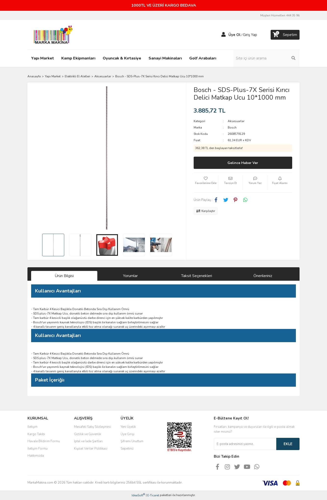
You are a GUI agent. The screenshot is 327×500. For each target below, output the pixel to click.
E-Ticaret (153, 495)
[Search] (266, 58)
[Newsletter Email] (245, 444)
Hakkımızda (35, 455)
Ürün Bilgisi (64, 276)
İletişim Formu (37, 448)
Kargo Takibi (36, 434)
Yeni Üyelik (128, 427)
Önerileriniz (262, 276)
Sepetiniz (127, 448)
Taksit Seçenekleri (196, 276)
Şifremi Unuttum (132, 441)
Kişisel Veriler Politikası (90, 448)
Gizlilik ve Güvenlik (87, 434)
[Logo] (51, 34)
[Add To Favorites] (206, 182)
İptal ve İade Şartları (88, 441)
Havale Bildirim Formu (43, 441)
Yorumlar (130, 276)
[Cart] (285, 35)
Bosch (232, 127)
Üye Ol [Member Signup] (234, 34)
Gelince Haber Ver (242, 163)
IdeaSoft (138, 495)
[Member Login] (223, 34)
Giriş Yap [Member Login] (250, 34)
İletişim (32, 427)
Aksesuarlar (236, 121)
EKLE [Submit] (288, 444)
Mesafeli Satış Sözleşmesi (92, 427)
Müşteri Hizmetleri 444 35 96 (280, 15)
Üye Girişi (127, 434)
